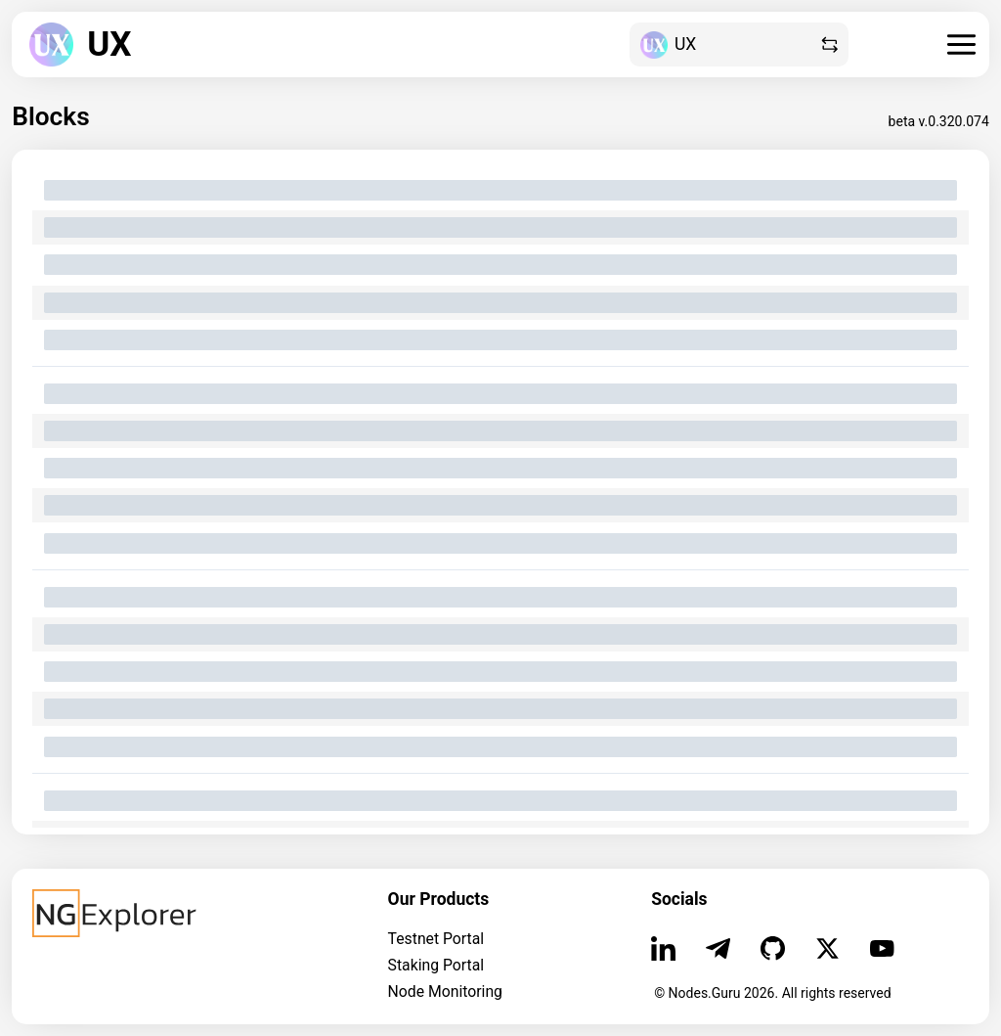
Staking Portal (436, 965)
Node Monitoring (445, 991)
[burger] (961, 44)
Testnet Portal (436, 938)
